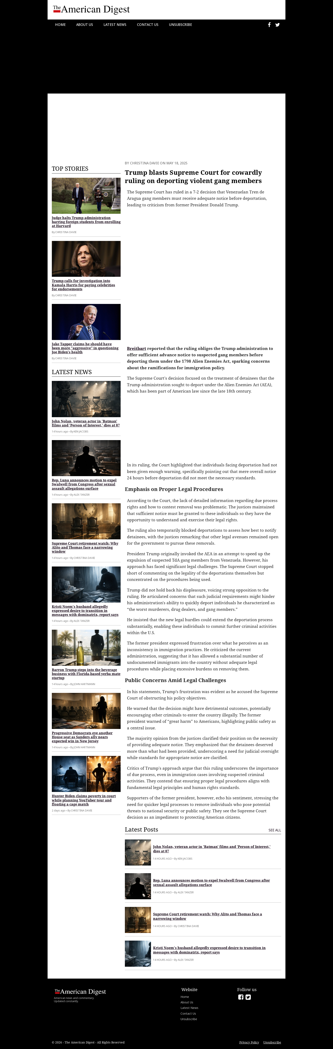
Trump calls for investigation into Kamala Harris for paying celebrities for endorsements (83, 284)
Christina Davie (144, 163)
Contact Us (147, 24)
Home (60, 24)
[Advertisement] (166, 61)
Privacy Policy (249, 1042)
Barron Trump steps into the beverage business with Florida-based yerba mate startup (86, 673)
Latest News (115, 24)
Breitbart (136, 348)
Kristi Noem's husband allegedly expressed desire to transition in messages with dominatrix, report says (85, 610)
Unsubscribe (180, 24)
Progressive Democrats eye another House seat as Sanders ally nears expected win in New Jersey (82, 737)
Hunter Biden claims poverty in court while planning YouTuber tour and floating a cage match (84, 800)
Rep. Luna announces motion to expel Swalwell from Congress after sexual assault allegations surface (84, 484)
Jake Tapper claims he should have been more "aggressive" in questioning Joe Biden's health (85, 348)
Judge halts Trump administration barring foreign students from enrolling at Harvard (86, 221)
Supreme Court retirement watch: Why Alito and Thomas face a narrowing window (85, 547)
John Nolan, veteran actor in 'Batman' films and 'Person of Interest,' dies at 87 (86, 423)
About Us (84, 24)
